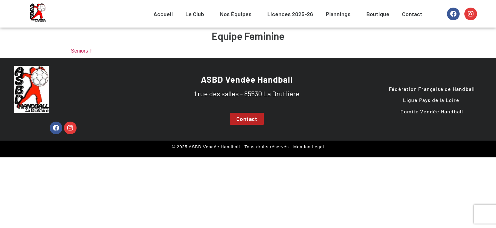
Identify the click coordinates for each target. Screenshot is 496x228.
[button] (196, 14)
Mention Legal (308, 146)
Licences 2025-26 (290, 13)
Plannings (338, 13)
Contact (412, 13)
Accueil (163, 13)
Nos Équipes (235, 13)
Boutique (377, 13)
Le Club (194, 13)
